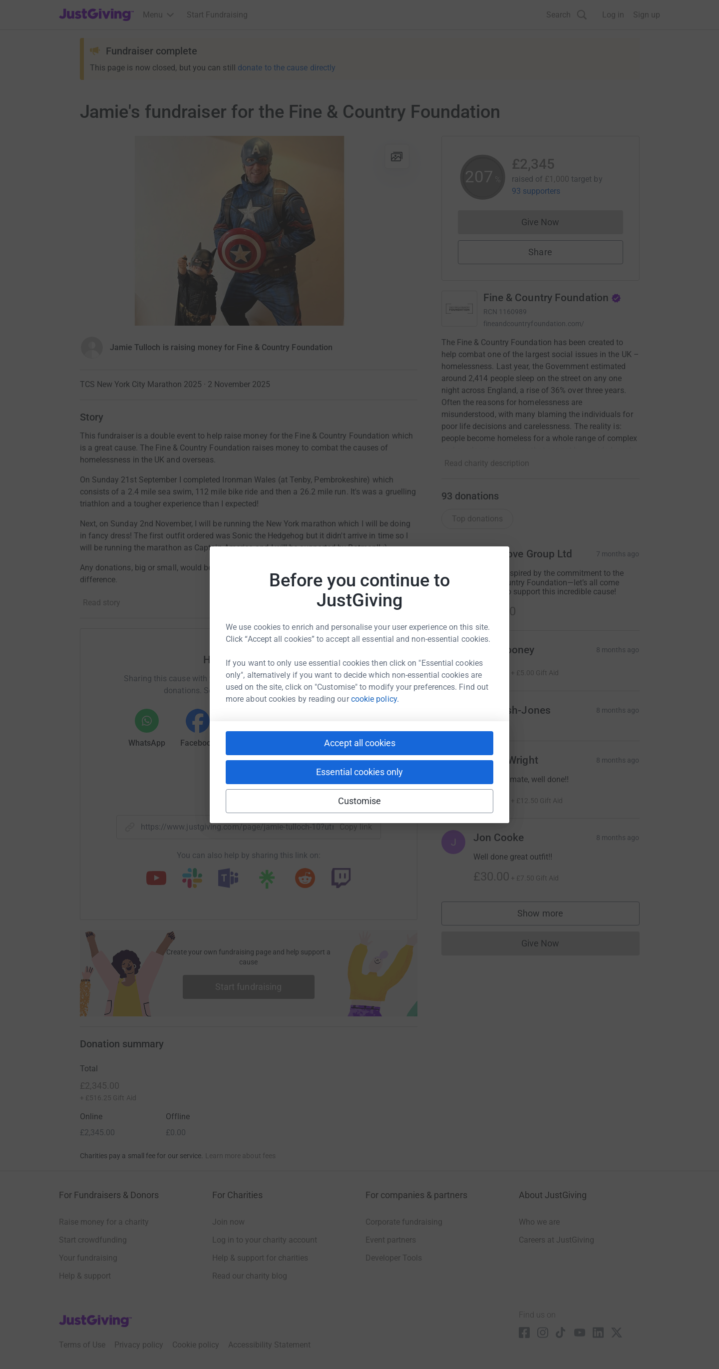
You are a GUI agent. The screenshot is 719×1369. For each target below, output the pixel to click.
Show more (550, 915)
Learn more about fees (240, 1156)
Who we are (539, 1222)
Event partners (390, 1240)
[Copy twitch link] (341, 879)
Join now (228, 1222)
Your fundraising (88, 1258)
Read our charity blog (249, 1276)
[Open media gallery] (248, 231)
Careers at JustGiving (556, 1240)
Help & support (85, 1276)
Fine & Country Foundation (552, 298)
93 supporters (536, 191)
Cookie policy (195, 1345)
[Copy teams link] (228, 879)
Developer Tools (393, 1258)
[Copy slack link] (192, 879)
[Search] (566, 14)
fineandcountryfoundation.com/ (534, 324)
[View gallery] (396, 156)
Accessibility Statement (269, 1345)
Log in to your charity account (264, 1240)
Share (540, 252)
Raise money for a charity (104, 1222)
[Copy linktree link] (266, 881)
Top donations (477, 518)
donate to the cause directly (287, 67)
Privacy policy (138, 1345)
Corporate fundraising (403, 1222)
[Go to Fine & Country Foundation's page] (459, 309)
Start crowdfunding (93, 1240)
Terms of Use (82, 1345)
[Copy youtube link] (156, 879)
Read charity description (486, 463)
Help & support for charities (260, 1258)
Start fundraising (248, 986)
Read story (101, 602)
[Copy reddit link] (305, 879)
